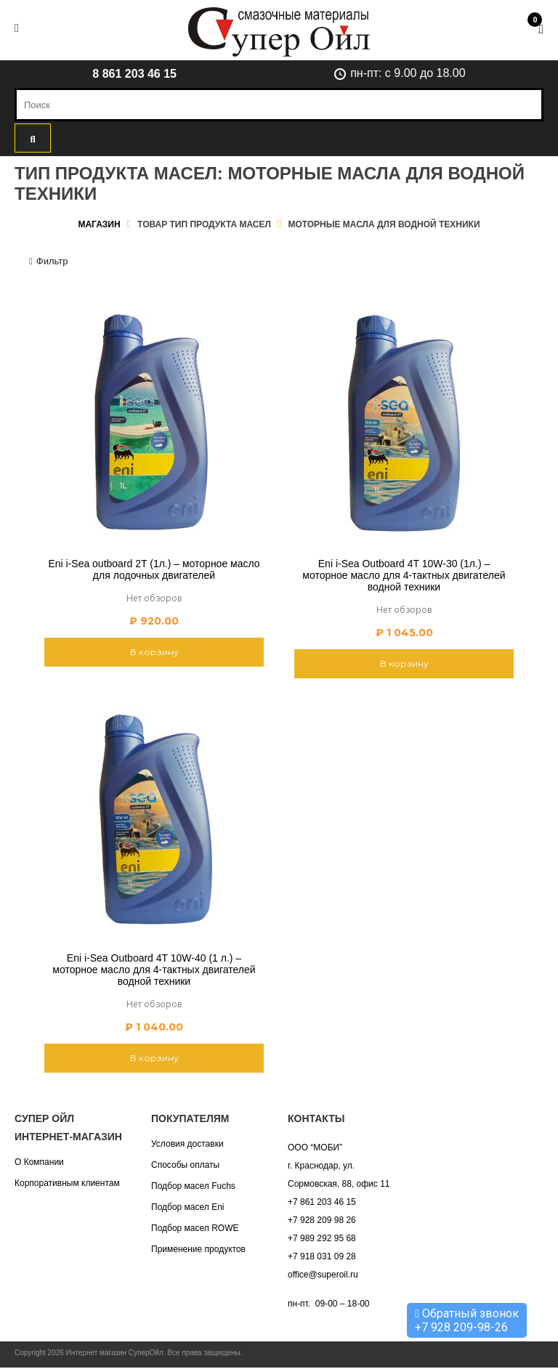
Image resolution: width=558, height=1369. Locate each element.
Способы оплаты (185, 1165)
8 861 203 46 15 (134, 74)
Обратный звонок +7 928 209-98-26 (467, 1320)
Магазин (99, 224)
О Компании (39, 1162)
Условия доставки (187, 1144)
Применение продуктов (198, 1249)
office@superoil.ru (323, 1275)
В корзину (154, 651)
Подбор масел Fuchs (193, 1186)
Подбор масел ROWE (194, 1228)
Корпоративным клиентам (67, 1183)
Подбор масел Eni (187, 1207)
